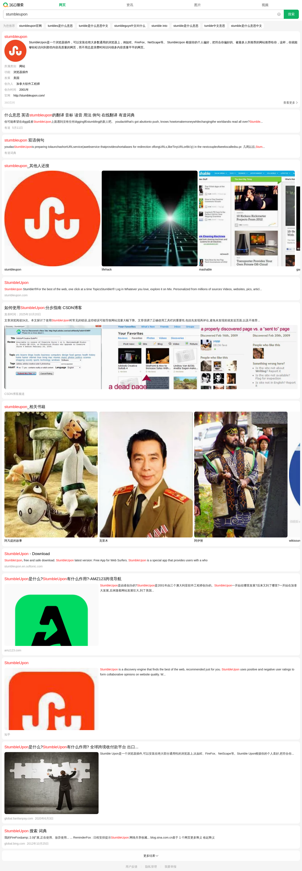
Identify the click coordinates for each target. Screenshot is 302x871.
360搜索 (14, 5)
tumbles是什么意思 (60, 25)
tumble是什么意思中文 (93, 25)
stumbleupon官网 (30, 25)
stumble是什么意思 (185, 25)
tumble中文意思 (214, 25)
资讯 (129, 5)
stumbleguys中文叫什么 (130, 25)
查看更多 (289, 102)
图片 (197, 5)
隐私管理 (151, 866)
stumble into (159, 25)
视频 (265, 5)
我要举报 (170, 866)
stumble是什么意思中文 (246, 25)
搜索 (291, 14)
